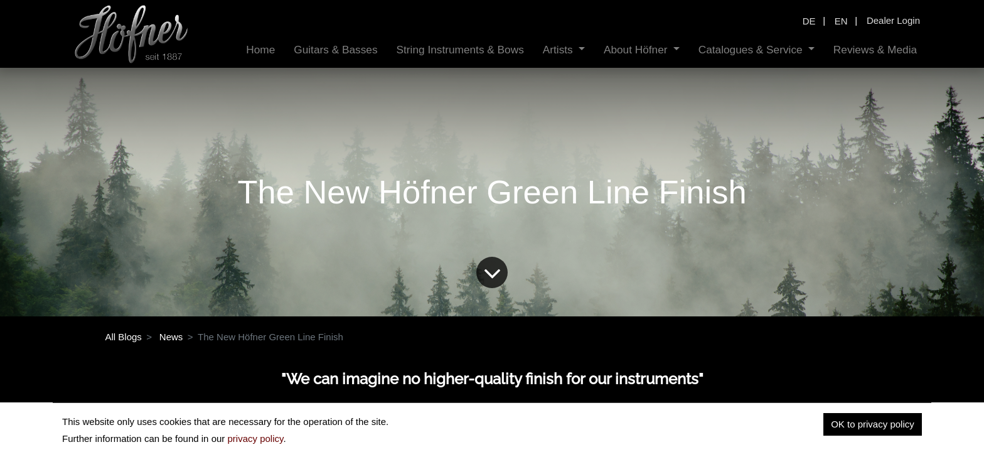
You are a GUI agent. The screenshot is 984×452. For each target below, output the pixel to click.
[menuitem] (260, 50)
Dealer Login (893, 20)
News (171, 336)
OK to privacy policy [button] (872, 424)
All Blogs (123, 336)
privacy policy (255, 438)
